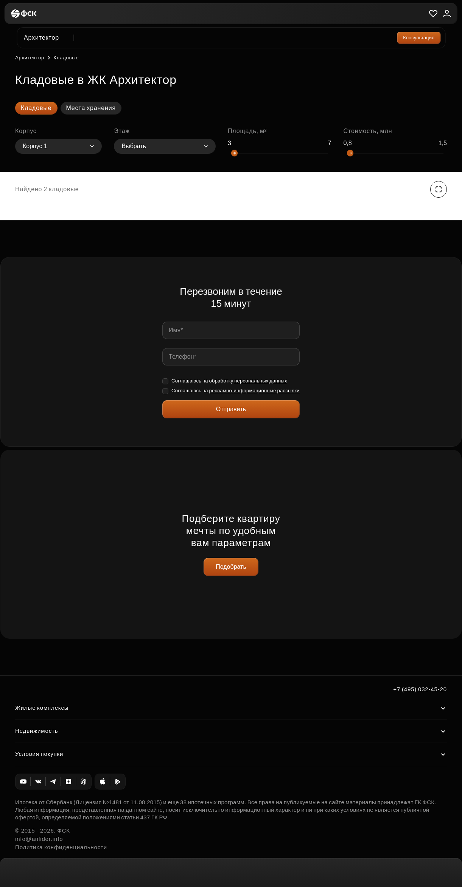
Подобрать (231, 566)
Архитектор (29, 57)
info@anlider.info (39, 839)
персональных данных (260, 381)
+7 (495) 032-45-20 (420, 689)
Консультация (418, 37)
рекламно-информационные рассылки (254, 390)
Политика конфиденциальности (61, 847)
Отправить (231, 409)
